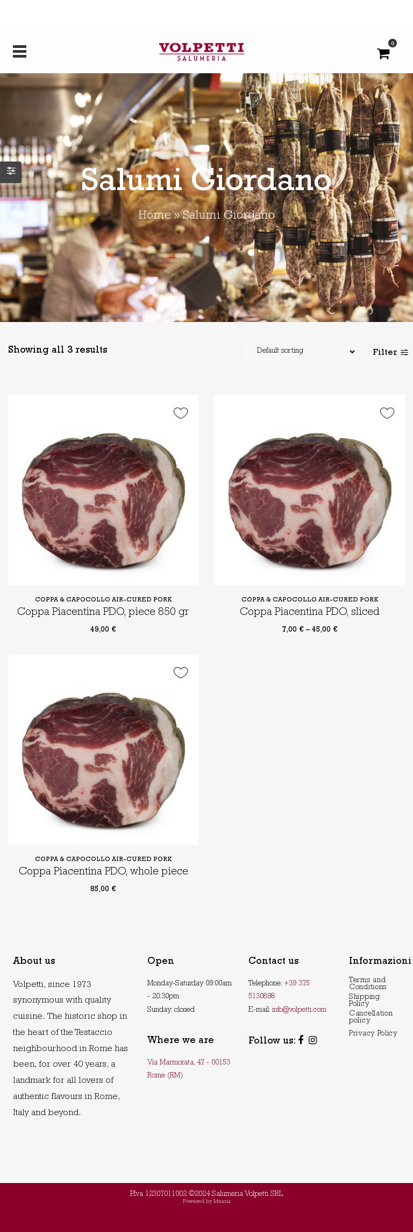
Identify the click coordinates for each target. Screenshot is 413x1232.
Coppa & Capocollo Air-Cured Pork (103, 600)
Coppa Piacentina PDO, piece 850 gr (103, 612)
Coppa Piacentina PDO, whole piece (103, 872)
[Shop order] (300, 351)
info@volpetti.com (299, 1010)
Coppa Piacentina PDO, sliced (310, 612)
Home (154, 216)
